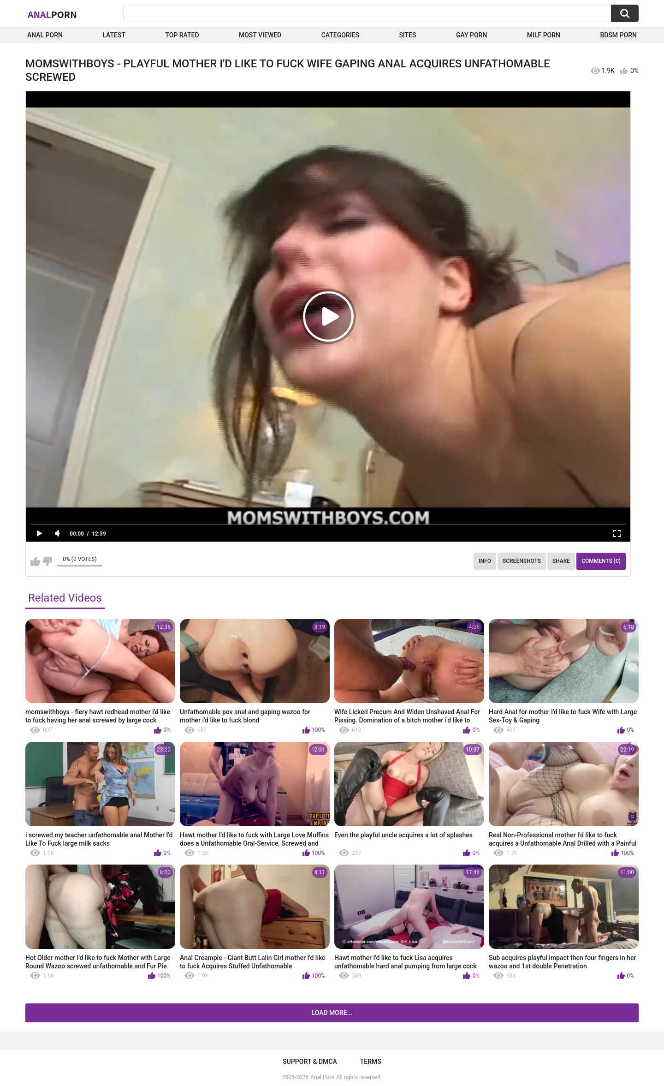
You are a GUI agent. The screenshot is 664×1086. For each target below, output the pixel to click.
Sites (407, 35)
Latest (113, 35)
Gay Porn (471, 35)
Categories (340, 35)
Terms (370, 1061)
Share (561, 561)
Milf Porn (543, 35)
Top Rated (182, 35)
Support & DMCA (310, 1061)
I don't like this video (47, 561)
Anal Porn (45, 35)
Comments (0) (601, 561)
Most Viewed (260, 35)
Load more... (332, 1012)
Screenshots (522, 561)
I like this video (35, 561)
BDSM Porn (618, 35)
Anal (52, 14)
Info (485, 561)
